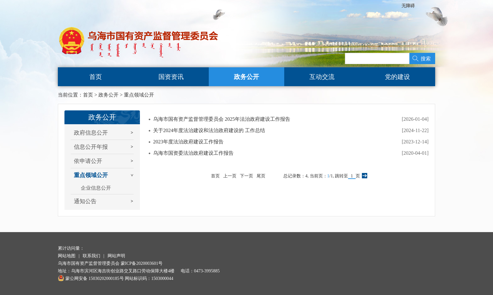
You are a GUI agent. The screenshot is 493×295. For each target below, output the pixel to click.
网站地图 (66, 255)
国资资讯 (171, 76)
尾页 (261, 176)
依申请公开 (88, 161)
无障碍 (408, 5)
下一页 (246, 176)
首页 (95, 76)
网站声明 (116, 255)
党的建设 (397, 76)
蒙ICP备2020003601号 (142, 263)
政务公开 (246, 76)
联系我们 (91, 255)
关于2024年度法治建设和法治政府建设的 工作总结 (209, 130)
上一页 (229, 176)
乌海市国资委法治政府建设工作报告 (193, 153)
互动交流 (322, 76)
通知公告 (85, 201)
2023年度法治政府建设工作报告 (188, 141)
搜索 (426, 58)
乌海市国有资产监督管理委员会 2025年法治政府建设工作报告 (221, 119)
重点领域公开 (139, 94)
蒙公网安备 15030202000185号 (91, 278)
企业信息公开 (96, 188)
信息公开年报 (91, 147)
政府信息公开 (91, 133)
